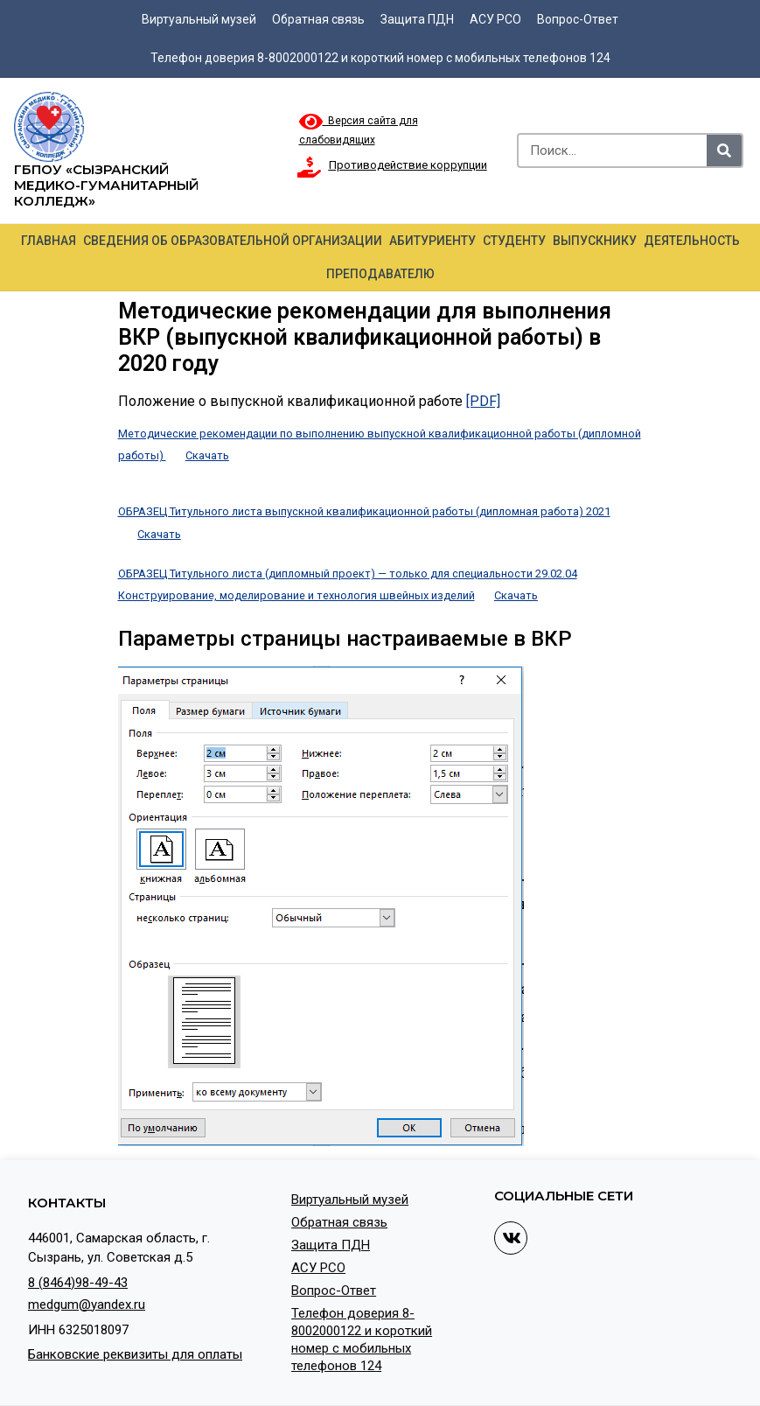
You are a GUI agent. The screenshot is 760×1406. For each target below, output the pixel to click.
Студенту (514, 241)
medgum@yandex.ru (86, 1304)
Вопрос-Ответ (577, 19)
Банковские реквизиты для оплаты (135, 1354)
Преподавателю (380, 274)
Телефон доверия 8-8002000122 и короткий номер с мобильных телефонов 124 (380, 58)
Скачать (207, 455)
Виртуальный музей (199, 19)
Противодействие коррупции (408, 164)
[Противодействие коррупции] (309, 167)
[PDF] (483, 401)
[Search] (724, 150)
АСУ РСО (495, 19)
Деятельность (692, 241)
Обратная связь (318, 19)
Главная (48, 241)
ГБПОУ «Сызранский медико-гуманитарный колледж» (106, 185)
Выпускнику (595, 241)
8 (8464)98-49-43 (78, 1283)
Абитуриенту (432, 241)
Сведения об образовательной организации (232, 241)
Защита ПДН (417, 19)
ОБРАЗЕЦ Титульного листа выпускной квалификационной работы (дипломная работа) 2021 (364, 511)
